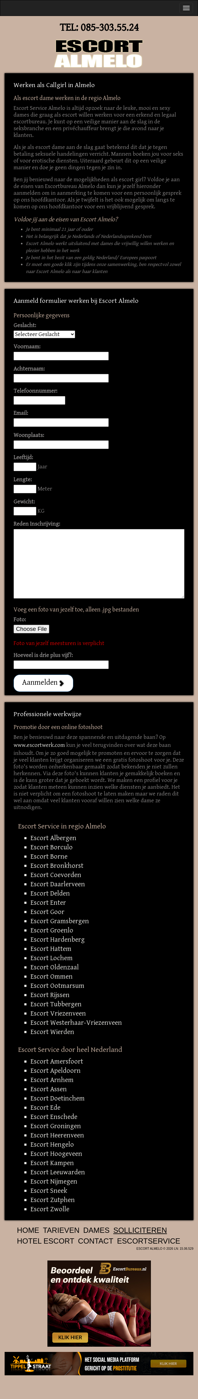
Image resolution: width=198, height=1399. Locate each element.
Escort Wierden (52, 1032)
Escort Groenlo (51, 930)
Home (28, 1230)
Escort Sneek (48, 1191)
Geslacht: (25, 325)
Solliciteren (140, 1230)
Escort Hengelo (52, 1144)
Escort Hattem (50, 949)
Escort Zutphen (52, 1200)
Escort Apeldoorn (55, 1071)
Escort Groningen (55, 1126)
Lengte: (23, 479)
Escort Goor (47, 912)
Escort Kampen (52, 1163)
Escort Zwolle (49, 1209)
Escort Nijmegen (53, 1181)
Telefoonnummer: (35, 391)
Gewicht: (24, 502)
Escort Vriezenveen (58, 1013)
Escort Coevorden (55, 875)
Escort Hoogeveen (56, 1154)
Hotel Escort (45, 1241)
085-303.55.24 (110, 27)
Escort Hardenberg (57, 940)
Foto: (20, 619)
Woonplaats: (29, 435)
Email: (21, 413)
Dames (96, 1230)
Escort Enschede (53, 1117)
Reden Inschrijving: (37, 524)
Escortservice (148, 1241)
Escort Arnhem (52, 1080)
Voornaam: (27, 346)
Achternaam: (29, 369)
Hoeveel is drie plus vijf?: (43, 655)
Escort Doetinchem (57, 1098)
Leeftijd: (23, 457)
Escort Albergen (53, 838)
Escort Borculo (51, 847)
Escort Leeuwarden (57, 1172)
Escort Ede (45, 1108)
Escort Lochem (51, 958)
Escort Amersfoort (56, 1061)
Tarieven (61, 1230)
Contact (95, 1241)
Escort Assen (48, 1089)
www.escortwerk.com (39, 745)
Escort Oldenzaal (54, 967)
